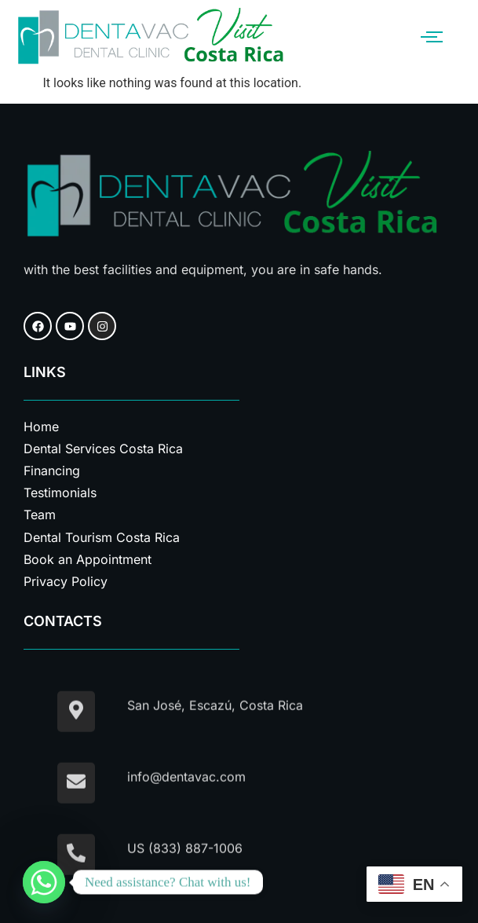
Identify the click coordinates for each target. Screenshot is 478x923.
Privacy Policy (66, 581)
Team (40, 514)
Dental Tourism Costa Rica (102, 537)
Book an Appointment (87, 559)
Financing (52, 470)
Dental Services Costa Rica (103, 448)
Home (41, 426)
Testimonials (60, 492)
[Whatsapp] (44, 882)
